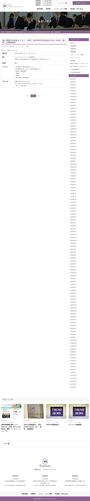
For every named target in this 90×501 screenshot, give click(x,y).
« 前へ (27, 95)
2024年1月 (73, 161)
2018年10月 (73, 346)
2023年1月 (73, 196)
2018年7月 (73, 355)
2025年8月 (73, 105)
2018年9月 (73, 349)
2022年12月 (73, 199)
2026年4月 (73, 82)
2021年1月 (73, 266)
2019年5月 (73, 325)
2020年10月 (73, 275)
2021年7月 (73, 249)
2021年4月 (73, 258)
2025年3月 (73, 120)
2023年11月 (73, 167)
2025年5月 (73, 114)
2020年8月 (73, 281)
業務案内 (48, 9)
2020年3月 (73, 296)
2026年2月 (73, 87)
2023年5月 (73, 184)
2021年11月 (73, 237)
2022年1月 (73, 231)
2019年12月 (73, 305)
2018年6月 (73, 357)
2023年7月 (73, 178)
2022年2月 (73, 228)
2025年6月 (73, 111)
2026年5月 (73, 79)
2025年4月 (73, 117)
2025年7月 (73, 108)
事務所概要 (25, 493)
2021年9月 (73, 243)
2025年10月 (73, 99)
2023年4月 (73, 187)
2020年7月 (73, 284)
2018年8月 (73, 352)
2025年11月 (73, 96)
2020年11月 (73, 272)
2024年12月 (73, 129)
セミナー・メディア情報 (60, 9)
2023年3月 (73, 190)
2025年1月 (73, 126)
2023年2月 (73, 193)
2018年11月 (73, 343)
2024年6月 (73, 146)
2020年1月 (73, 302)
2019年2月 (73, 334)
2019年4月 (73, 328)
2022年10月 (73, 205)
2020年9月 (73, 278)
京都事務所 (9, 32)
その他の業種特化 (75, 69)
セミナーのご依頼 (63, 3)
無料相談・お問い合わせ (76, 9)
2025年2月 (73, 123)
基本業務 (72, 60)
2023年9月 (73, 173)
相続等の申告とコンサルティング (79, 63)
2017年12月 (73, 375)
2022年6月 (73, 217)
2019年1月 (73, 337)
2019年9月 (73, 313)
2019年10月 (73, 310)
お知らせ (72, 43)
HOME (3, 32)
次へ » (40, 95)
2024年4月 (73, 152)
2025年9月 (73, 102)
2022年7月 (73, 214)
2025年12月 (73, 93)
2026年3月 (73, 85)
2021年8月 (73, 246)
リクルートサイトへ (81, 3)
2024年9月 (73, 137)
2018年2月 (73, 369)
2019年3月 (73, 331)
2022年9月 (73, 208)
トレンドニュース (75, 57)
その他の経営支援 (75, 72)
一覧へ (33, 96)
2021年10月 (73, 240)
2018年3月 (73, 366)
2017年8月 (73, 387)
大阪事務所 (73, 46)
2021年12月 (73, 234)
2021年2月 (73, 264)
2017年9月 (73, 384)
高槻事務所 (73, 51)
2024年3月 (73, 155)
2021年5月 (73, 255)
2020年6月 (73, 287)
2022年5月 (73, 220)
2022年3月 (73, 225)
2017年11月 (73, 378)
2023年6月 (73, 181)
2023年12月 (73, 164)
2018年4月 (73, 363)
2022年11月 (73, 202)
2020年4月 (73, 293)
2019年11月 (73, 308)
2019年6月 (73, 322)
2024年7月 (73, 143)
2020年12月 (73, 269)
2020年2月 (73, 299)
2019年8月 (73, 316)
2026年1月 (73, 90)
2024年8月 (73, 140)
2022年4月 (73, 222)
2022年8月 (73, 211)
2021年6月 (73, 252)
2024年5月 (73, 149)
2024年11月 (73, 131)
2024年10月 (73, 134)
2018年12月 (73, 340)
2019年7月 (73, 319)
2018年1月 (73, 372)
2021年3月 (73, 261)
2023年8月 (73, 175)
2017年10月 (73, 381)
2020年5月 (73, 290)
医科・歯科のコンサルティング (78, 66)
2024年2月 (73, 158)
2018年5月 (73, 360)
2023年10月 (73, 170)
